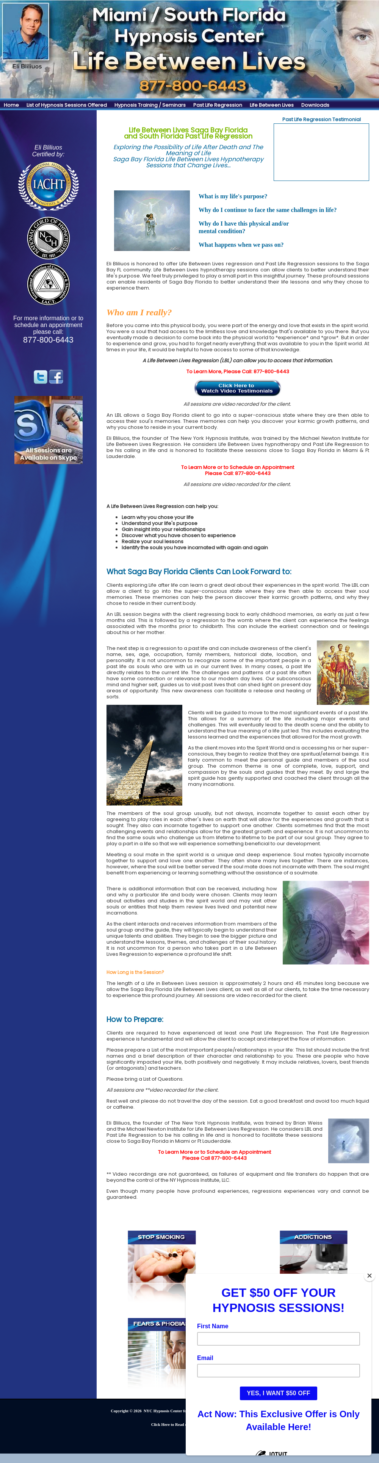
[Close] (369, 1275)
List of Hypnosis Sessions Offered (67, 105)
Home (11, 105)
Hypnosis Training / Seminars (150, 105)
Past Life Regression (217, 105)
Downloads (315, 105)
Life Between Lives (272, 105)
